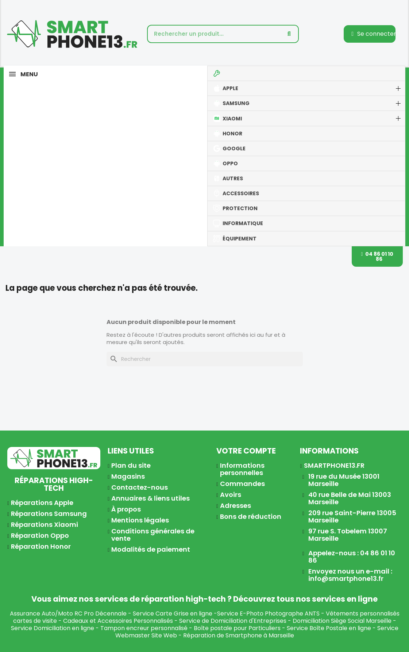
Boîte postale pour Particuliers (237, 628)
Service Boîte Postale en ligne (329, 628)
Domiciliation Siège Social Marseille (342, 621)
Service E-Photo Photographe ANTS (268, 613)
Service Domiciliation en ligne (52, 628)
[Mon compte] (374, 34)
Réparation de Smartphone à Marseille (238, 635)
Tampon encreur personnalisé (144, 628)
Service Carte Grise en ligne (172, 613)
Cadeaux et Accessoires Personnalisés (118, 621)
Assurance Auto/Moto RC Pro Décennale (68, 613)
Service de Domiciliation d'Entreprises (232, 621)
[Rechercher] (205, 359)
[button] (377, 256)
